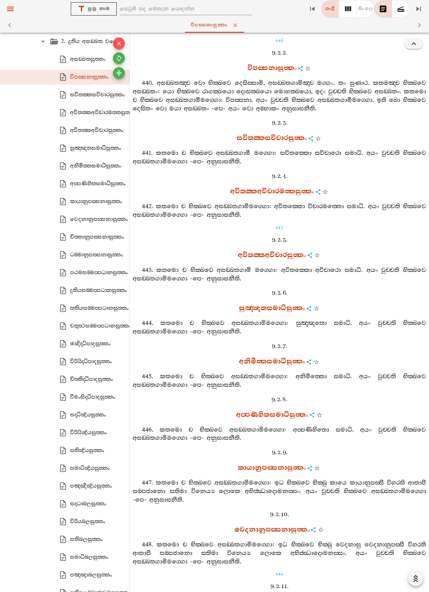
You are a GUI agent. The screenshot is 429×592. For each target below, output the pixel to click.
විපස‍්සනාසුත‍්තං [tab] (216, 25)
